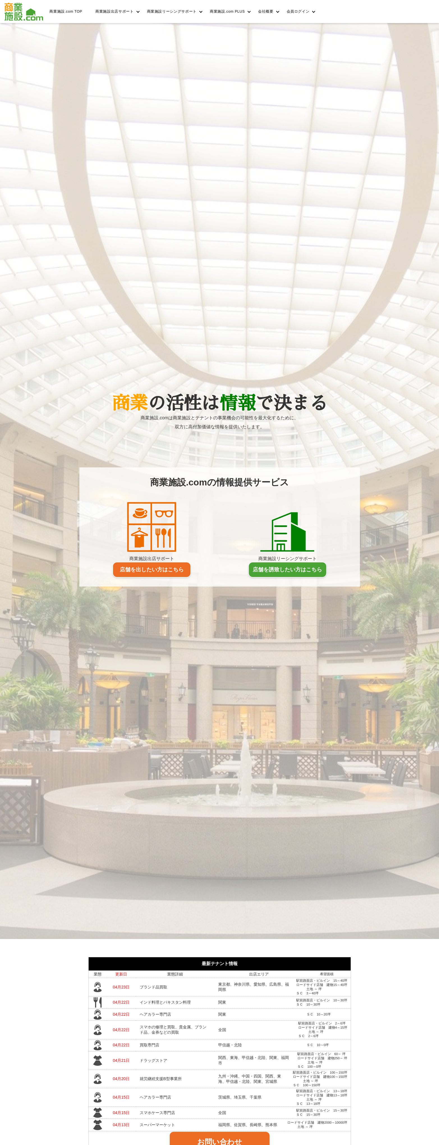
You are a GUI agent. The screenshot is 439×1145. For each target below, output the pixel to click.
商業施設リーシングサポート (172, 11)
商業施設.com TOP (65, 11)
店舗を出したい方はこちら (152, 569)
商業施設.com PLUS (227, 11)
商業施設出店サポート (114, 11)
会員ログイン (298, 11)
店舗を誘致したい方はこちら (287, 569)
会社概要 (265, 11)
